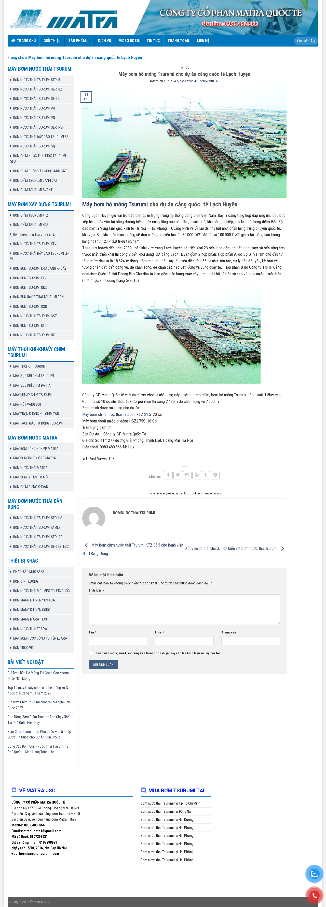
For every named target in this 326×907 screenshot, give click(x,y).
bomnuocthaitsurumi (204, 81)
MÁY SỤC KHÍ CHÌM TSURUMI (33, 376)
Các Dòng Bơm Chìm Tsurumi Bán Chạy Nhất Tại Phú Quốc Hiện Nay (39, 719)
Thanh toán (178, 40)
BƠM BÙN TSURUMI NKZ (30, 287)
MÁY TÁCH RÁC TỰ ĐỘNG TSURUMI (38, 423)
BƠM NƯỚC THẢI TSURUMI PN (34, 118)
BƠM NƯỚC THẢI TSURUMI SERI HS (37, 518)
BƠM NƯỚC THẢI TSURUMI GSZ (35, 316)
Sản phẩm (78, 40)
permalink (214, 493)
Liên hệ (203, 40)
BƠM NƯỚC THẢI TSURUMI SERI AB (37, 537)
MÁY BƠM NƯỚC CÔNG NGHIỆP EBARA (40, 638)
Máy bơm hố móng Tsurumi (116, 204)
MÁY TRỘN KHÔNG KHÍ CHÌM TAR (36, 414)
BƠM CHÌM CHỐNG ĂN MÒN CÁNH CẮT (40, 171)
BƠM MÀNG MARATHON (30, 619)
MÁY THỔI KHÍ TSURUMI (29, 366)
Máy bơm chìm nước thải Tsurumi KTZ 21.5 (116, 414)
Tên (92, 632)
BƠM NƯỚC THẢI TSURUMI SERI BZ (37, 89)
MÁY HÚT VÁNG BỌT (27, 404)
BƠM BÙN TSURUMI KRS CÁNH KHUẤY (39, 268)
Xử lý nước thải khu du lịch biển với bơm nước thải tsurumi (236, 548)
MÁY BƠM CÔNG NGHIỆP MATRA (36, 449)
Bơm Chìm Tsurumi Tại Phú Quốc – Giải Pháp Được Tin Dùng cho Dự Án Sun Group (39, 734)
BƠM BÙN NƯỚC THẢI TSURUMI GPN (38, 297)
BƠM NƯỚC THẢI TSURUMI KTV (35, 244)
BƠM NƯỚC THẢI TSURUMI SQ (34, 146)
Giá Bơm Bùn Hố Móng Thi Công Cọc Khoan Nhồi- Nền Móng (38, 676)
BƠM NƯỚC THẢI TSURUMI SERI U (36, 99)
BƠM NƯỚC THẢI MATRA (30, 468)
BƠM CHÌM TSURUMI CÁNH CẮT (35, 180)
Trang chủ (23, 40)
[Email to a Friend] (187, 475)
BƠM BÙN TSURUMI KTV (30, 278)
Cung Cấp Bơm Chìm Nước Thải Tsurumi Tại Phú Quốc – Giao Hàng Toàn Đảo (38, 749)
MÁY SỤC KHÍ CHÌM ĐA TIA (32, 385)
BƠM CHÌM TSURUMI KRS (30, 225)
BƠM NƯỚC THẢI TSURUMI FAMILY (37, 527)
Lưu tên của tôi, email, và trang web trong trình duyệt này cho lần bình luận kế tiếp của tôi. (158, 653)
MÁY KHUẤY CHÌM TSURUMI (32, 395)
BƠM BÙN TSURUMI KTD (30, 326)
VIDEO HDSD (129, 40)
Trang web (228, 632)
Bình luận (96, 590)
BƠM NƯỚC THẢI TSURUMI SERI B (36, 80)
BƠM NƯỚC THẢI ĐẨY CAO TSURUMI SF (40, 137)
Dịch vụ (104, 40)
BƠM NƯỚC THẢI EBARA (30, 629)
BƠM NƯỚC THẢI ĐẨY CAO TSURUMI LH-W (39, 256)
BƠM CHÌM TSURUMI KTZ (30, 215)
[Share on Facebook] (168, 475)
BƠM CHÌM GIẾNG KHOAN (30, 487)
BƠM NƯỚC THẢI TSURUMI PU (34, 108)
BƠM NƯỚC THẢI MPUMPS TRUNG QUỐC (41, 591)
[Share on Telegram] (215, 475)
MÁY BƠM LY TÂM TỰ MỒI (30, 477)
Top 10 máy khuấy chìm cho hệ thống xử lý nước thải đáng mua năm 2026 (38, 690)
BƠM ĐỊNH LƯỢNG (25, 581)
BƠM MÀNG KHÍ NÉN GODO (31, 610)
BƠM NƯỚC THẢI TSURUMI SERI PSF (38, 127)
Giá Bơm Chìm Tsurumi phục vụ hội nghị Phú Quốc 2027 (39, 705)
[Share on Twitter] (177, 475)
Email (160, 632)
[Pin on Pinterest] (196, 475)
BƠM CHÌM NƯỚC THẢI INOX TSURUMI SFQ (38, 158)
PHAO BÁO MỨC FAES (28, 572)
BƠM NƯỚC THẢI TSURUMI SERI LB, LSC (41, 547)
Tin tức (153, 40)
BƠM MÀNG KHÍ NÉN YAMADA (34, 600)
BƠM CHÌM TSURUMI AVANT (32, 190)
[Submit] (313, 41)
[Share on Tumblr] (206, 475)
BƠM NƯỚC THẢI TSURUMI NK (34, 335)
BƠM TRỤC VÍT (23, 648)
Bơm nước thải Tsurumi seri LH (35, 234)
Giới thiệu (52, 40)
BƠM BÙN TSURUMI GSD (30, 307)
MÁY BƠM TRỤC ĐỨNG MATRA (34, 458)
